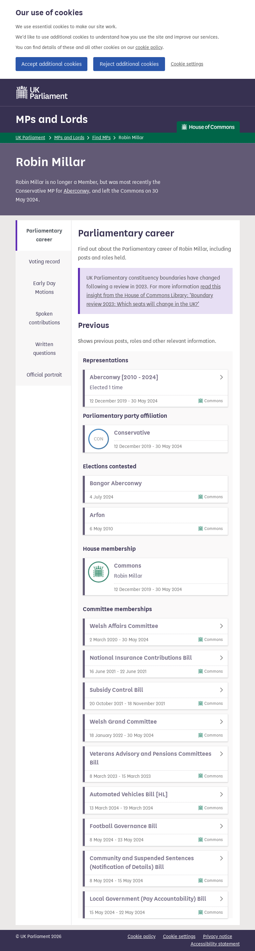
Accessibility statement (215, 944)
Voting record (44, 262)
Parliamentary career (44, 235)
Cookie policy (142, 936)
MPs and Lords (52, 119)
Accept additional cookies (51, 64)
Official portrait (44, 375)
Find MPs (101, 137)
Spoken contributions (44, 318)
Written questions (44, 348)
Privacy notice (217, 936)
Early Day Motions (44, 287)
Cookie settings (187, 64)
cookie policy (148, 47)
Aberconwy (76, 191)
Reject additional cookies (129, 64)
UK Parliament (30, 137)
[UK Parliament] (42, 92)
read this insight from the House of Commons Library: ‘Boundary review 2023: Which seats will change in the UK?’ (153, 295)
